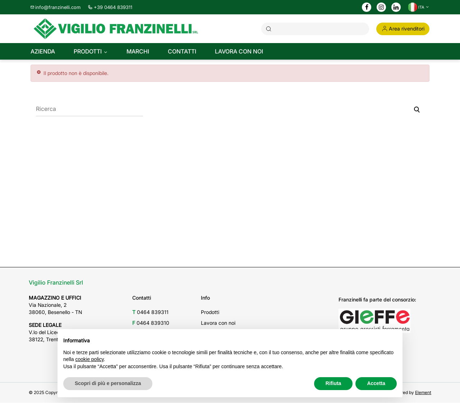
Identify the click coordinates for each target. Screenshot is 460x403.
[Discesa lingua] (418, 7)
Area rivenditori (402, 28)
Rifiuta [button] (333, 383)
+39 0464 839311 (110, 7)
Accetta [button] (376, 383)
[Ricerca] (89, 109)
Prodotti (210, 312)
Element (423, 392)
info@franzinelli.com (55, 7)
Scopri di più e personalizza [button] (108, 383)
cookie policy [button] (89, 359)
